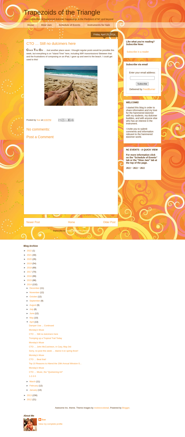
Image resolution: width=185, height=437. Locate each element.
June (32, 313)
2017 (29, 272)
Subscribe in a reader (138, 51)
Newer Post (33, 222)
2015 (29, 280)
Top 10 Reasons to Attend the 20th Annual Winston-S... (55, 363)
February (34, 385)
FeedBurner (149, 89)
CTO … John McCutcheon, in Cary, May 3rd (50, 346)
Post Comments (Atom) (77, 230)
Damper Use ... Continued (41, 325)
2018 (29, 267)
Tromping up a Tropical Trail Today (45, 338)
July (32, 309)
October (34, 296)
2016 (29, 276)
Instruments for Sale (99, 25)
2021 (29, 255)
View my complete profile (50, 424)
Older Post (109, 222)
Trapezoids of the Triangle (62, 12)
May (32, 317)
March (33, 381)
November (35, 292)
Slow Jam (46, 25)
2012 (29, 399)
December (35, 288)
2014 (29, 284)
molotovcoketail (101, 408)
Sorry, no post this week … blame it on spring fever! (53, 351)
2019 (29, 263)
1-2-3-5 (32, 376)
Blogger (125, 408)
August (33, 305)
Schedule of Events (69, 25)
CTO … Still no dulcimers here (43, 334)
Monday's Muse (36, 330)
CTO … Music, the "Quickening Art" (46, 372)
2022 (29, 250)
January (34, 390)
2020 (29, 259)
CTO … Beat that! (37, 359)
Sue (44, 419)
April (32, 322)
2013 (29, 395)
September (35, 300)
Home (30, 25)
